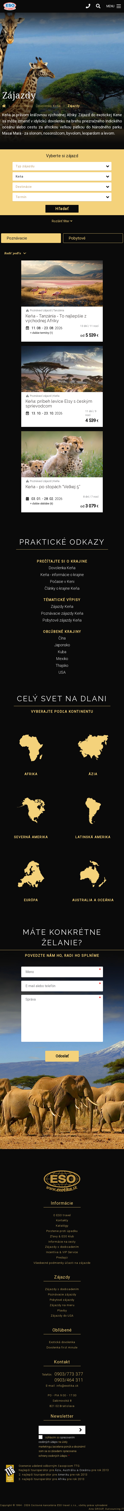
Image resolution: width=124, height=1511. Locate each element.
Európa (31, 900)
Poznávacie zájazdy (62, 1294)
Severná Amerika (31, 837)
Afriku (62, 1479)
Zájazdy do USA (62, 1315)
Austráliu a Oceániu (77, 1470)
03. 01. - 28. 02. (44, 499)
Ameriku (63, 1474)
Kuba (62, 652)
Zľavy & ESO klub (62, 1236)
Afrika (31, 774)
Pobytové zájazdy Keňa (62, 620)
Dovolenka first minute (62, 1347)
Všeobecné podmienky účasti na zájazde (62, 1262)
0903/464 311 (69, 1380)
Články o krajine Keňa (62, 588)
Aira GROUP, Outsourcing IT (106, 1509)
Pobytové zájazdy (62, 1299)
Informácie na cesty (62, 1241)
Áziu (58, 1470)
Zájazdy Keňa (62, 606)
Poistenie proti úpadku (62, 1231)
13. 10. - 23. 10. (44, 413)
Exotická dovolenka (62, 1342)
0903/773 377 (69, 1374)
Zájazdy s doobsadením (62, 1246)
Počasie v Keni (62, 581)
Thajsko (62, 665)
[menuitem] (14, 253)
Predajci (62, 1257)
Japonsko (62, 645)
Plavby (62, 1310)
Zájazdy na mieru (62, 1305)
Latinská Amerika (93, 837)
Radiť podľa (12, 253)
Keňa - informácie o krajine (62, 574)
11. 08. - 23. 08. (44, 328)
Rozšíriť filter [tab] (62, 221)
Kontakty (62, 1220)
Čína (62, 638)
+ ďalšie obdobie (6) (41, 503)
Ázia (93, 774)
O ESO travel (62, 1215)
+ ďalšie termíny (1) (41, 333)
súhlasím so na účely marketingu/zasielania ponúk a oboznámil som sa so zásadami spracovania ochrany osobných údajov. (62, 1446)
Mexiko (62, 658)
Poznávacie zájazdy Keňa (62, 613)
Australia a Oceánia (93, 900)
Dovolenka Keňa (62, 568)
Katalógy (62, 1225)
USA (62, 672)
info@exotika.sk (67, 1385)
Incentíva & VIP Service (62, 1252)
